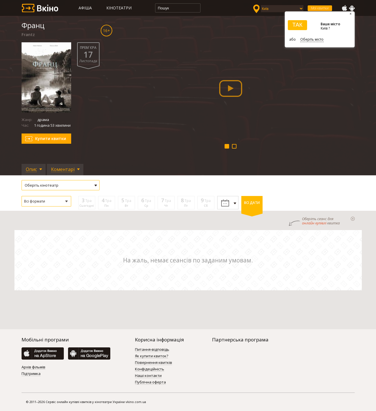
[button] (46, 201)
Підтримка (31, 374)
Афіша (85, 8)
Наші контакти (148, 376)
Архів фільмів (33, 367)
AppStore (344, 8)
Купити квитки (50, 138)
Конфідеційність (149, 369)
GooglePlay (352, 8)
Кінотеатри (119, 8)
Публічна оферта (150, 382)
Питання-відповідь (152, 349)
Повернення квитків (153, 362)
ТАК (297, 25)
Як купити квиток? (151, 356)
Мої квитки (320, 8)
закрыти (353, 219)
